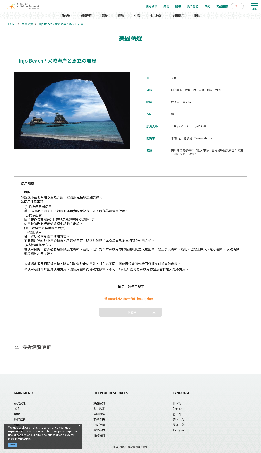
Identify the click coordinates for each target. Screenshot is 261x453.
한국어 (177, 414)
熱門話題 (20, 419)
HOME (12, 24)
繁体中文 (178, 419)
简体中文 (178, 425)
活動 (121, 15)
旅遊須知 (99, 403)
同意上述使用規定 (131, 286)
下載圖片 (130, 312)
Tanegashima (203, 138)
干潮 (174, 138)
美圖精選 (178, 15)
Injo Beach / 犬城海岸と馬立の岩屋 (60, 24)
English (177, 408)
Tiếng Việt (179, 430)
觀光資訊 (20, 403)
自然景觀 (176, 90)
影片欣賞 (156, 15)
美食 (17, 408)
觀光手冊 (99, 419)
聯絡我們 (99, 435)
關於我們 (99, 430)
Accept (13, 444)
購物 (17, 414)
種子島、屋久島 (181, 102)
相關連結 (99, 425)
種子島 (188, 138)
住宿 (137, 15)
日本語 (177, 403)
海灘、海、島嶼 (195, 90)
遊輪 (197, 15)
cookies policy (61, 434)
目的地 (65, 15)
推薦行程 (86, 15)
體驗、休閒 (214, 90)
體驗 (105, 15)
